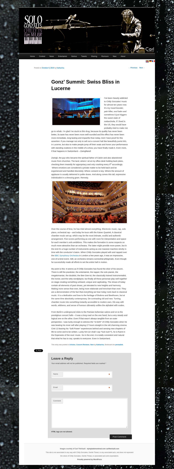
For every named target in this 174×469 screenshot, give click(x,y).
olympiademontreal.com (96, 449)
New (114, 56)
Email (55, 387)
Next (142, 68)
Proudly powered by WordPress (89, 459)
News (51, 56)
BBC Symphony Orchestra (67, 255)
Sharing (94, 56)
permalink (119, 345)
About (123, 56)
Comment (57, 401)
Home (32, 56)
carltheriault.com (112, 449)
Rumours (105, 56)
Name (55, 374)
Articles (72, 345)
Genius (74, 56)
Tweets (84, 56)
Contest (42, 56)
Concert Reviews (82, 345)
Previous (132, 68)
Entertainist (62, 56)
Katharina (60, 68)
